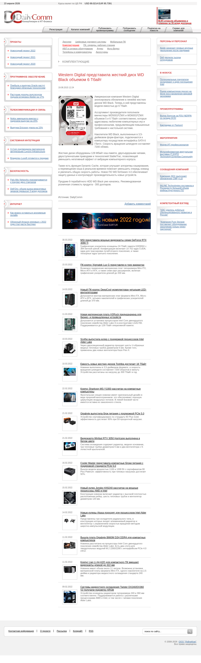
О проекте (45, 631)
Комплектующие (75, 61)
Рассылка (62, 631)
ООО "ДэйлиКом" (187, 641)
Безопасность (19, 171)
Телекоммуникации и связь (27, 110)
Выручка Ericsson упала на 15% (26, 127)
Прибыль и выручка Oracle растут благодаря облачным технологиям (27, 86)
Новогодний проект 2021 (22, 57)
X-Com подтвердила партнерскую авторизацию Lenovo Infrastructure (27, 150)
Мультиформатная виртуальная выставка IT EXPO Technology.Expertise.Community (176, 154)
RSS (91, 631)
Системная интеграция (25, 140)
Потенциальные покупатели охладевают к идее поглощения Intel (176, 81)
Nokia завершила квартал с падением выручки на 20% (24, 119)
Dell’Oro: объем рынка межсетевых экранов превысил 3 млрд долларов (28, 190)
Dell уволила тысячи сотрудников (170, 58)
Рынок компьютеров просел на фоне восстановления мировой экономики (176, 93)
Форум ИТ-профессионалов (174, 144)
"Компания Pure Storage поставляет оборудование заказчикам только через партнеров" (173, 225)
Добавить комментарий (138, 203)
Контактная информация (21, 631)
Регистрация (55, 29)
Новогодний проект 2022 (22, 50)
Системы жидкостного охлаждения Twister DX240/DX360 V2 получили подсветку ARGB (112, 588)
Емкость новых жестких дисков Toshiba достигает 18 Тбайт (113, 364)
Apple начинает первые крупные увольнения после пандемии (176, 49)
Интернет (16, 204)
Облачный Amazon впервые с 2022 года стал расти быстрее (28, 223)
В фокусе (166, 73)
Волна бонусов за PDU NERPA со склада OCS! (176, 116)
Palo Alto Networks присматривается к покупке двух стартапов (28, 180)
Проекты (15, 42)
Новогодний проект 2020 (22, 64)
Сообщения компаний (174, 169)
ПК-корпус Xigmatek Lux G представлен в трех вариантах (112, 265)
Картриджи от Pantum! (171, 125)
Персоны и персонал (173, 41)
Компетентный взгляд (174, 203)
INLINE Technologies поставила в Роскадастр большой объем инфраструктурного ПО (177, 188)
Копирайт (78, 631)
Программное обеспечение (27, 77)
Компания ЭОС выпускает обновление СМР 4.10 (173, 177)
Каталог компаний (80, 29)
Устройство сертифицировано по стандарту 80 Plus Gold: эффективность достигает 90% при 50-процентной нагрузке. (111, 418)
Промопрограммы (171, 109)
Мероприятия (168, 138)
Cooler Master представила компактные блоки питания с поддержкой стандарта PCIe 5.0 (111, 464)
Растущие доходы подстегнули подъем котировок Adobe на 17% (27, 95)
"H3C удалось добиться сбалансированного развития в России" (176, 212)
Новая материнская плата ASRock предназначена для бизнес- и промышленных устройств (110, 316)
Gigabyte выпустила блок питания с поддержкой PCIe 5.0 (112, 413)
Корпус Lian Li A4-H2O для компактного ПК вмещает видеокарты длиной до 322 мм (109, 564)
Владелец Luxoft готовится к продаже (29, 158)
